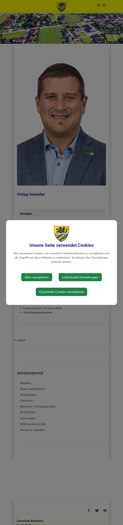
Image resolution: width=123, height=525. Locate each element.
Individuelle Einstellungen (80, 277)
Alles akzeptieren (37, 277)
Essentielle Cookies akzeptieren (61, 292)
